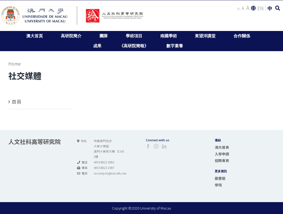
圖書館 (220, 178)
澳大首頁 (222, 147)
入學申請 (222, 153)
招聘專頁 (222, 160)
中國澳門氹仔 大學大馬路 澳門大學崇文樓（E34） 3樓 (110, 149)
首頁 (17, 101)
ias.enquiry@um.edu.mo (110, 173)
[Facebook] (148, 146)
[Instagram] (156, 146)
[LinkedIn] (164, 146)
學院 (218, 184)
